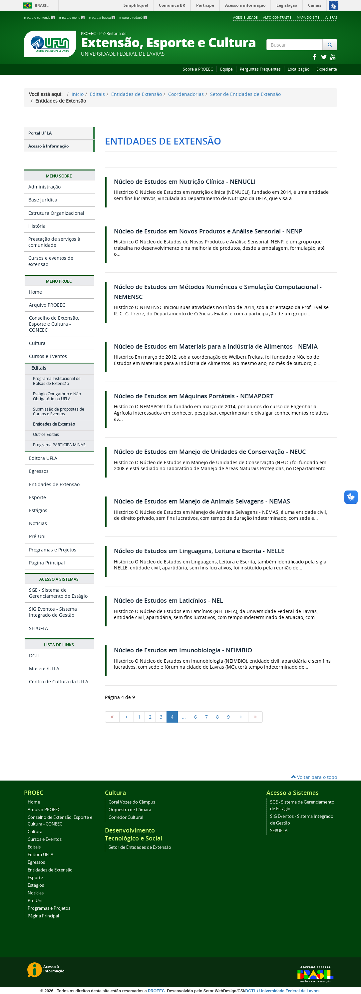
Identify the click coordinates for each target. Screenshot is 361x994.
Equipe (226, 69)
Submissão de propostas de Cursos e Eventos (58, 411)
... (184, 717)
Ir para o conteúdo (40, 17)
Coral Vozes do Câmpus (132, 802)
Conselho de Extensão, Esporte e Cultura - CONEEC (54, 324)
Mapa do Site (308, 17)
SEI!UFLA (38, 628)
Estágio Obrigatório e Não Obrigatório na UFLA (57, 396)
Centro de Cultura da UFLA (58, 681)
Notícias (38, 523)
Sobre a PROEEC (198, 69)
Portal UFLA (40, 133)
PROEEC (156, 991)
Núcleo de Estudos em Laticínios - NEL (168, 600)
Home (35, 292)
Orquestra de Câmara (130, 810)
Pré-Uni (37, 536)
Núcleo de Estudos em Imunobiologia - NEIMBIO (183, 650)
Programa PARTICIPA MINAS (59, 445)
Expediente (326, 69)
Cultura (37, 343)
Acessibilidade (245, 17)
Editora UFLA (43, 458)
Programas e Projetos (52, 549)
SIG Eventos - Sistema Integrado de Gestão (53, 612)
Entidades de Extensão (136, 94)
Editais (97, 94)
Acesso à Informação (48, 146)
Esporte (37, 497)
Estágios (38, 510)
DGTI (34, 655)
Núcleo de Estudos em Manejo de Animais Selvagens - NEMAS (202, 501)
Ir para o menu (72, 17)
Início (78, 94)
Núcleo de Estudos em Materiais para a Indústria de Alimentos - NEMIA (216, 346)
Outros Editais (46, 434)
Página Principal (47, 562)
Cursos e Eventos (48, 356)
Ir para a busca (102, 17)
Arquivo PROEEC (47, 305)
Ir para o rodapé (133, 17)
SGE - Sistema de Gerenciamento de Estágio (58, 593)
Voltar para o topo (314, 777)
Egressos (39, 471)
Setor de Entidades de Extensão (245, 94)
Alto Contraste (277, 17)
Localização (298, 69)
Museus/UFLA (44, 668)
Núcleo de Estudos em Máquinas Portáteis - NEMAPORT (193, 396)
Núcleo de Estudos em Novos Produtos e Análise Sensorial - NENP (208, 231)
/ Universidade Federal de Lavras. (288, 991)
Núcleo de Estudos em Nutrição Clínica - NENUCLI (185, 181)
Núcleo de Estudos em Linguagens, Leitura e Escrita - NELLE (199, 551)
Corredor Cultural (126, 817)
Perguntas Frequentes (260, 69)
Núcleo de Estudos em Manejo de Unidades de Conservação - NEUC (210, 452)
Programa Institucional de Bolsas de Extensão (57, 381)
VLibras (331, 17)
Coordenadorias (186, 94)
